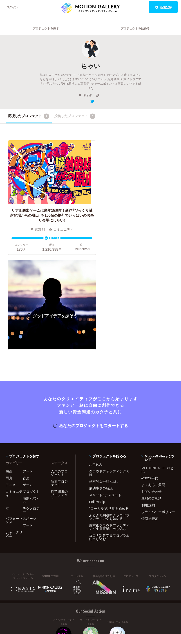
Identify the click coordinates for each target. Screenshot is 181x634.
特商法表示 (149, 419)
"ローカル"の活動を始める (109, 409)
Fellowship (97, 402)
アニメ (11, 386)
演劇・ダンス (30, 401)
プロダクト (31, 392)
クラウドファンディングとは (109, 374)
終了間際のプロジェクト (59, 396)
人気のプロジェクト (59, 374)
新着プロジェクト (59, 384)
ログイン (12, 7)
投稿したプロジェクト (74, 116)
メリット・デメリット (105, 396)
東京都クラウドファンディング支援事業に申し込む (109, 428)
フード (28, 426)
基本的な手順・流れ (103, 382)
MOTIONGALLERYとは (157, 371)
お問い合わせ (151, 392)
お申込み (96, 365)
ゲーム (28, 386)
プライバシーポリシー (158, 413)
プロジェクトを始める (135, 28)
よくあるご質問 (153, 386)
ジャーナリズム (14, 435)
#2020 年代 (149, 379)
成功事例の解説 (101, 389)
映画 (9, 372)
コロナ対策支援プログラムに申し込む (109, 438)
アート (28, 372)
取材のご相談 (151, 399)
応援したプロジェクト (28, 116)
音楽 (26, 379)
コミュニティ (14, 394)
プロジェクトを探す (46, 28)
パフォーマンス (14, 421)
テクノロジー (31, 411)
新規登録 (163, 7)
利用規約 (148, 406)
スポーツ (29, 419)
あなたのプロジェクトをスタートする (90, 327)
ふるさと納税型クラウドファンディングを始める (109, 418)
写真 (9, 379)
